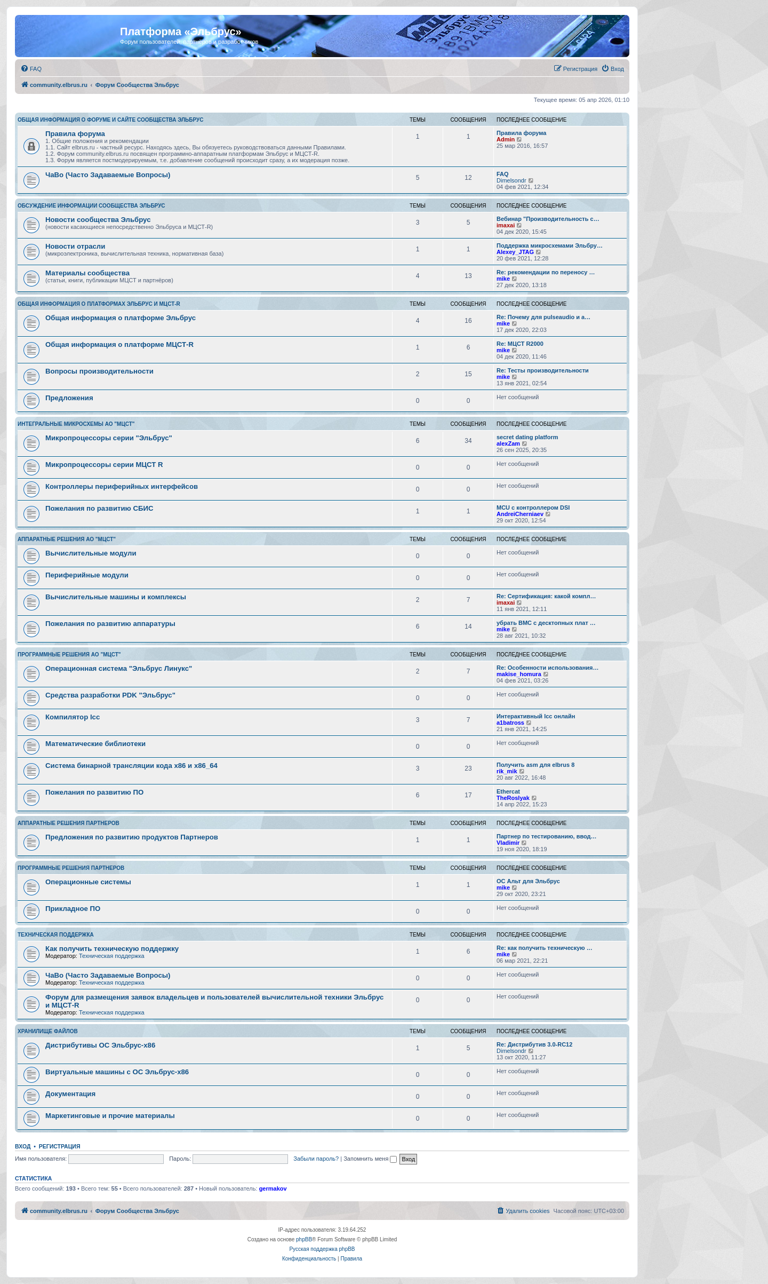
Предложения (69, 398)
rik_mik (507, 771)
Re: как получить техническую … (545, 948)
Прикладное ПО (72, 909)
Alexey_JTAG (515, 252)
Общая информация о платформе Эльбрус (120, 318)
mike (503, 278)
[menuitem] (31, 68)
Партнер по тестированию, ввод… (547, 836)
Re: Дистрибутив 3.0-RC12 (534, 1044)
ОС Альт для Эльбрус (528, 881)
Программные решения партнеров (71, 868)
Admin (506, 139)
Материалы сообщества (87, 273)
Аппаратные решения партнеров (68, 823)
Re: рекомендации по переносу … (546, 272)
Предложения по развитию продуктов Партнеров (131, 837)
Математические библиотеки (95, 744)
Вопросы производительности (99, 371)
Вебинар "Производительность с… (548, 219)
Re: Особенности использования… (547, 667)
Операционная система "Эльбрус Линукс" (118, 668)
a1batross (510, 722)
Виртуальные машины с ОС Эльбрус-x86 (117, 1072)
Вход (22, 1146)
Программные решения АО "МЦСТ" (69, 654)
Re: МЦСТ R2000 (520, 343)
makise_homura (519, 674)
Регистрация (60, 1146)
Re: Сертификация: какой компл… (546, 596)
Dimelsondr (511, 180)
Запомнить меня (370, 1158)
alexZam (508, 443)
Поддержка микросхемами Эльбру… (550, 245)
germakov (273, 1188)
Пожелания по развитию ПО (94, 792)
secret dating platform (527, 437)
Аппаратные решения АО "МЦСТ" (67, 539)
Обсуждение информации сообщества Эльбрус (91, 206)
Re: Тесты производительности (543, 370)
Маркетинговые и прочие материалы (110, 1116)
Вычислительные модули (91, 553)
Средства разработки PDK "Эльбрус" (110, 695)
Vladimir (508, 842)
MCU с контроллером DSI (533, 507)
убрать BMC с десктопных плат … (546, 623)
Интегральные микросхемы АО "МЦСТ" (76, 424)
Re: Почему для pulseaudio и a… (543, 317)
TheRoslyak (513, 798)
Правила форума (75, 134)
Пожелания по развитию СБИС (99, 508)
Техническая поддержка (56, 935)
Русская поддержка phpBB (322, 1249)
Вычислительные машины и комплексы (115, 597)
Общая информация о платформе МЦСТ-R (119, 344)
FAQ (503, 174)
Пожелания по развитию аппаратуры (110, 624)
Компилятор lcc (72, 717)
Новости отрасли (75, 246)
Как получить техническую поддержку (112, 949)
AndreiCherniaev (520, 514)
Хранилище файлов (48, 1031)
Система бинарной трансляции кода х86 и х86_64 (131, 766)
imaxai (506, 225)
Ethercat (508, 791)
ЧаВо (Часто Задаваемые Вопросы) (107, 175)
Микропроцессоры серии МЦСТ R (104, 465)
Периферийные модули (87, 575)
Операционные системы (88, 882)
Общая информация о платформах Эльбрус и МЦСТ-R (99, 304)
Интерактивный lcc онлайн (536, 716)
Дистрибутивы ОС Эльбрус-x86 (100, 1045)
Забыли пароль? (316, 1158)
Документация (70, 1094)
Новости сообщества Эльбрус (97, 220)
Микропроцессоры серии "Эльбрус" (108, 438)
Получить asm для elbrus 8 (535, 765)
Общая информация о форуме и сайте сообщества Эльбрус (110, 120)
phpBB (304, 1239)
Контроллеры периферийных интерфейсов (121, 486)
